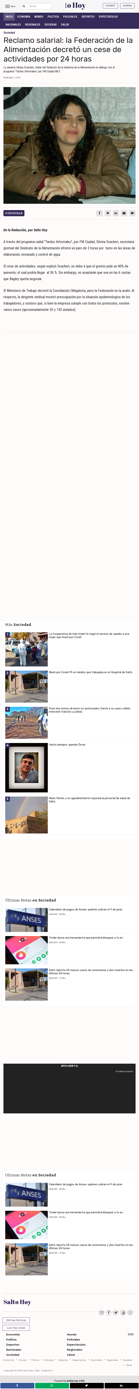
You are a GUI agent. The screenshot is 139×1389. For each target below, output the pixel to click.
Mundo (38, 16)
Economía (23, 16)
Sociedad (51, 24)
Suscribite (110, 6)
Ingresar (127, 6)
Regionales (32, 24)
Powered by (69, 1380)
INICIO (9, 16)
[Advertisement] (69, 361)
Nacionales (13, 24)
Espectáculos (108, 16)
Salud (65, 24)
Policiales (70, 16)
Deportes (88, 16)
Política (53, 16)
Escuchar (14, 213)
